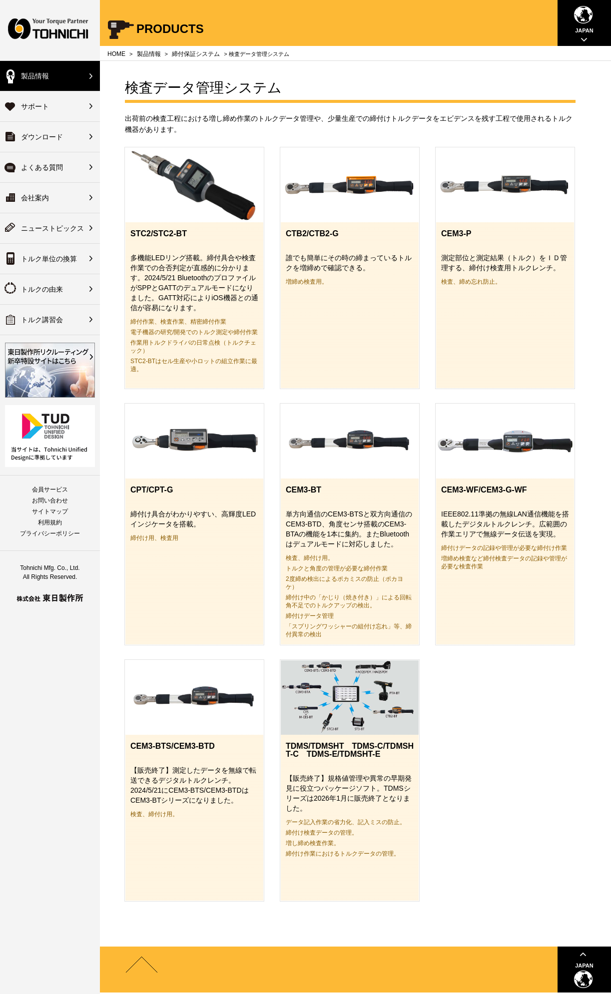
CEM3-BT (303, 490)
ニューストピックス (52, 228)
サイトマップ (50, 511)
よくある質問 (42, 167)
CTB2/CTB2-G (312, 233)
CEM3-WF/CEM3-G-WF (484, 490)
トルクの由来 (42, 289)
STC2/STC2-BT (158, 233)
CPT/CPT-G (151, 490)
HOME (116, 53)
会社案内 (35, 198)
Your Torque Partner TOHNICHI (50, 30)
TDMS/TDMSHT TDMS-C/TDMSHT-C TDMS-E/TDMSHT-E (350, 750)
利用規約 (50, 522)
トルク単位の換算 (49, 259)
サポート (35, 106)
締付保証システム (196, 53)
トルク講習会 (42, 320)
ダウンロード (42, 137)
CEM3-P (456, 233)
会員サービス (50, 489)
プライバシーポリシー (50, 533)
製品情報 (35, 76)
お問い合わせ (50, 500)
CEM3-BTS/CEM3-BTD (172, 746)
